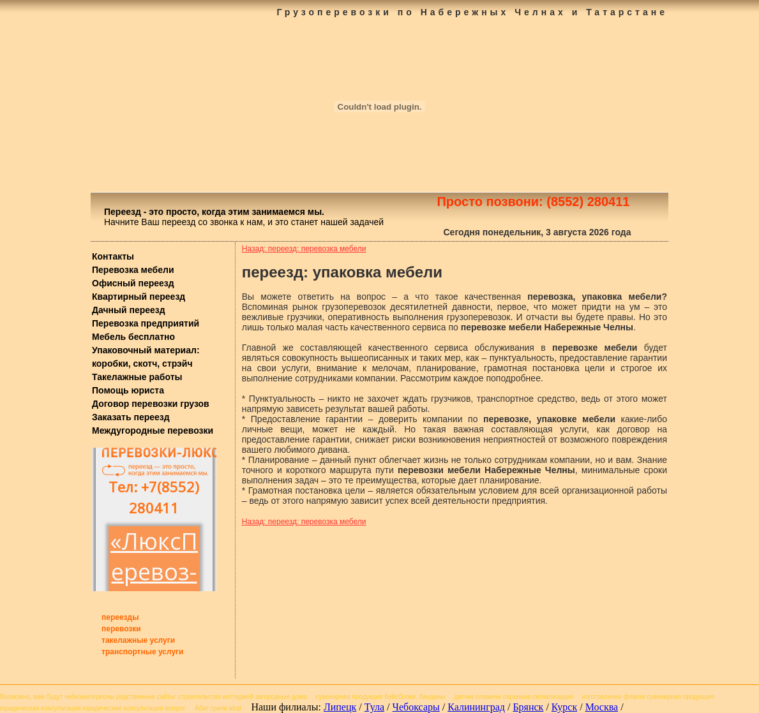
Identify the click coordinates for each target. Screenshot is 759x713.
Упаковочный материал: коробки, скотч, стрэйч (146, 357)
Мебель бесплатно (133, 337)
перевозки (121, 628)
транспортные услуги (142, 651)
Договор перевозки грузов (150, 404)
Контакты (113, 256)
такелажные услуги (138, 640)
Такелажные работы (137, 377)
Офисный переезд (133, 283)
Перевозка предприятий (145, 323)
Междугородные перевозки (152, 430)
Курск (564, 707)
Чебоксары (416, 707)
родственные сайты (145, 696)
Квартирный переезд (138, 296)
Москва (602, 707)
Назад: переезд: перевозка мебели (304, 248)
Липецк (340, 707)
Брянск (528, 707)
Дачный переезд (128, 310)
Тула (374, 707)
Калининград (476, 707)
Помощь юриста (128, 390)
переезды (120, 617)
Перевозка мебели (133, 270)
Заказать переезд (131, 417)
